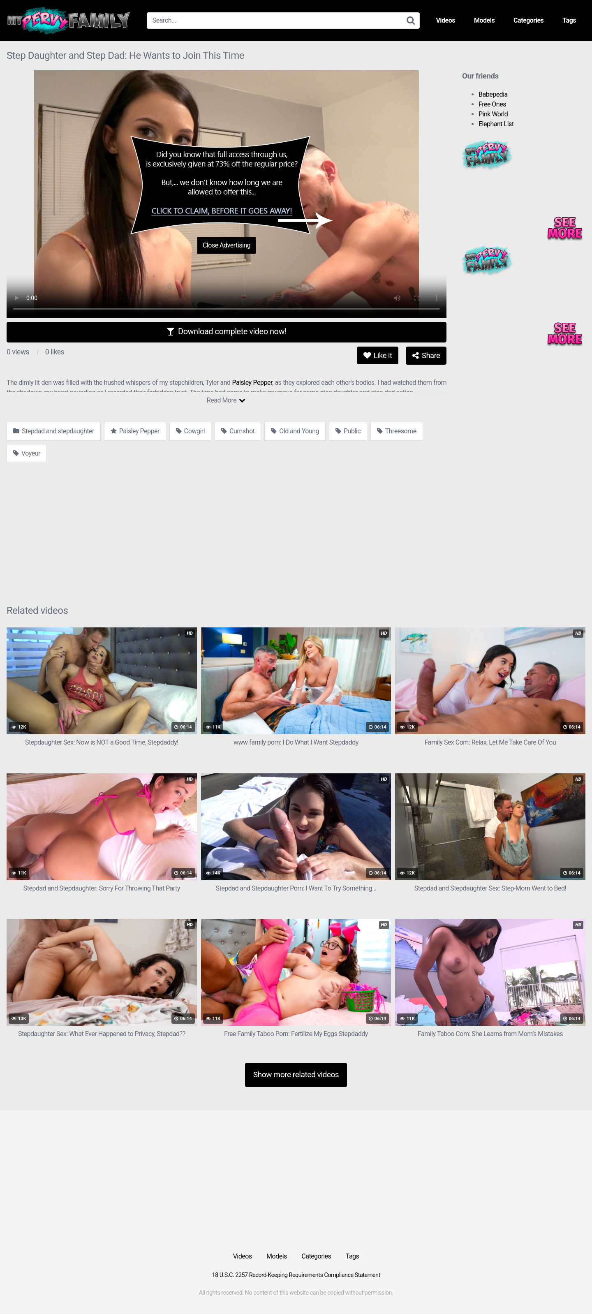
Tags (569, 20)
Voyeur (26, 453)
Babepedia (493, 94)
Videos (445, 20)
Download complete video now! (226, 331)
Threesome (396, 431)
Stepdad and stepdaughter (53, 431)
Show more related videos (296, 1074)
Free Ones (492, 104)
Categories (528, 20)
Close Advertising (226, 245)
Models (484, 20)
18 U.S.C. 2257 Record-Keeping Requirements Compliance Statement (296, 1275)
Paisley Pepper (252, 382)
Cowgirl (190, 431)
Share (426, 355)
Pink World (493, 114)
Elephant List (496, 124)
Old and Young (295, 431)
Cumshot (237, 431)
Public (348, 431)
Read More (226, 400)
